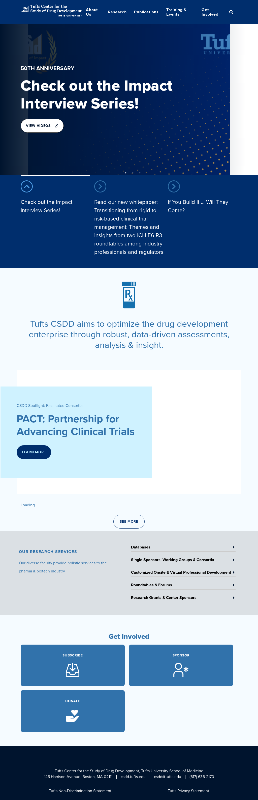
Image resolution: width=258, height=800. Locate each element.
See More (129, 521)
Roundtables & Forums (183, 586)
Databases (183, 548)
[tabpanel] (129, 99)
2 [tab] (132, 172)
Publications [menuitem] (146, 12)
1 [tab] (125, 172)
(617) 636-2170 (201, 777)
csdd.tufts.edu (133, 777)
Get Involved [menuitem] (210, 12)
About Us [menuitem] (92, 12)
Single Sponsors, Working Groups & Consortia (183, 560)
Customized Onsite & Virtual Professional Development (183, 573)
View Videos (42, 128)
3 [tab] (139, 172)
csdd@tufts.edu (167, 777)
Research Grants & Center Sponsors (183, 598)
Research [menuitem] (117, 12)
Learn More (34, 454)
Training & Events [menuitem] (176, 12)
